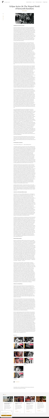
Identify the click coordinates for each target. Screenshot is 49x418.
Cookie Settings (38, 401)
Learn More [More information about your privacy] (5, 413)
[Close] (11, 411)
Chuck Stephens (25, 10)
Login (26, 400)
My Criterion (27, 399)
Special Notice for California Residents (40, 403)
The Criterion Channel (28, 394)
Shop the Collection (28, 386)
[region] (6, 414)
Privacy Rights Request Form (39, 402)
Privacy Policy (37, 400)
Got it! (6, 415)
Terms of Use (38, 399)
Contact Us (37, 395)
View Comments (17, 345)
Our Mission (38, 394)
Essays (23, 11)
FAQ (26, 405)
